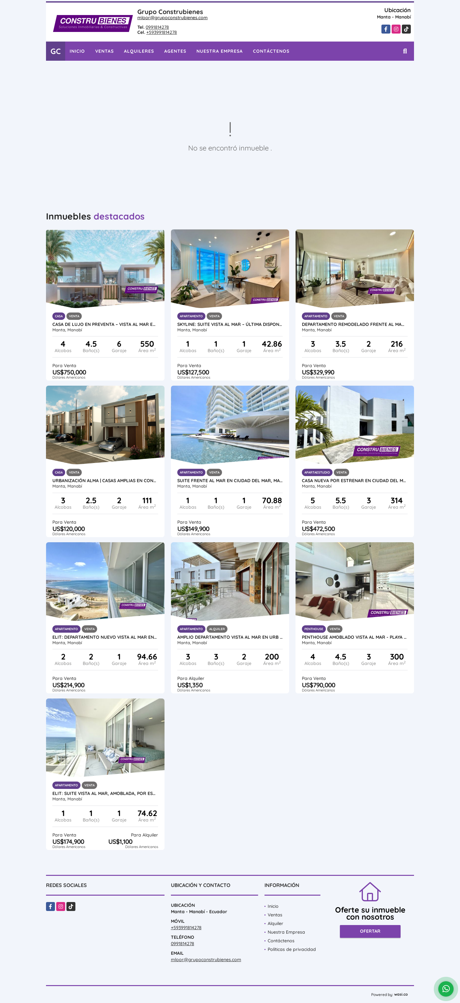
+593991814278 (161, 32)
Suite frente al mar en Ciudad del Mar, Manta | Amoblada (230, 480)
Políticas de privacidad (292, 949)
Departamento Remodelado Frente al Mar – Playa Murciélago (355, 324)
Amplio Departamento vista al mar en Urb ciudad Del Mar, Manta (230, 637)
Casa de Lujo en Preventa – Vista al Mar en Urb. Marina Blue (105, 324)
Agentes (175, 51)
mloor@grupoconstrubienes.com (172, 17)
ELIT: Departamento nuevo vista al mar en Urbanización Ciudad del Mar (105, 637)
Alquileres (139, 51)
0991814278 (157, 27)
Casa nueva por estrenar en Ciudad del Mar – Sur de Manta (355, 480)
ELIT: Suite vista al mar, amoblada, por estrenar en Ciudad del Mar (105, 793)
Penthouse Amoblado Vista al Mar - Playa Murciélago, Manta (355, 637)
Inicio (77, 51)
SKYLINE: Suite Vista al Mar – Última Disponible (230, 324)
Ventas (104, 51)
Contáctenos (271, 51)
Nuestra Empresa (219, 51)
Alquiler (275, 923)
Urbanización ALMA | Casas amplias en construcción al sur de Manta (105, 480)
